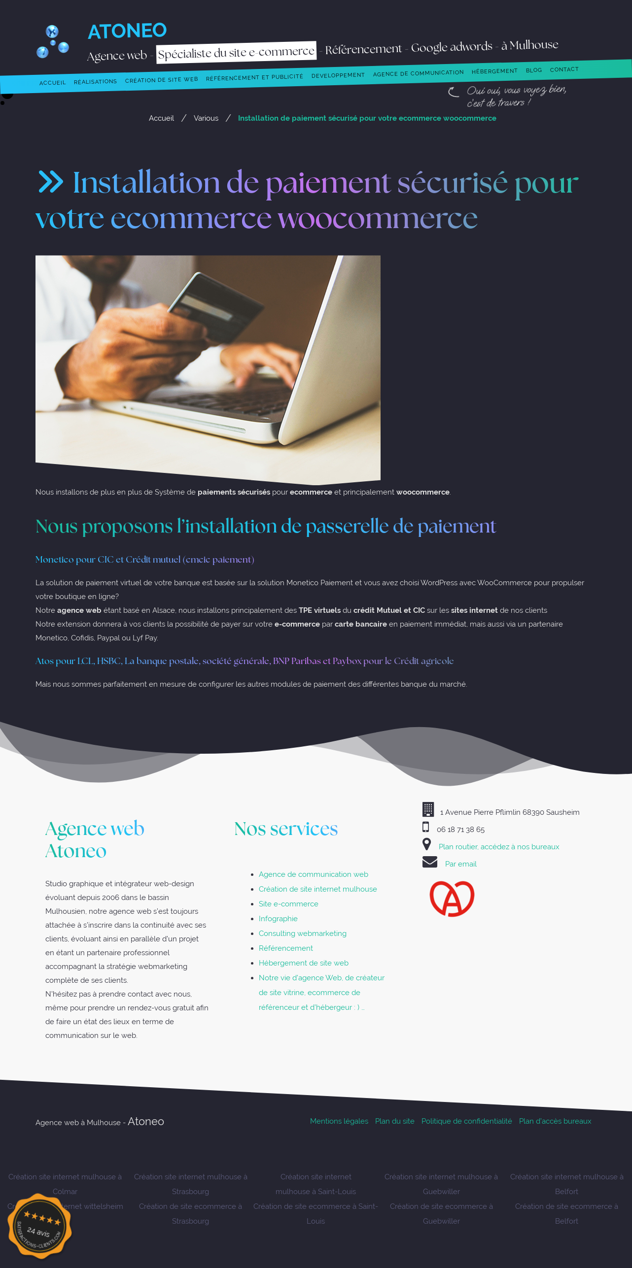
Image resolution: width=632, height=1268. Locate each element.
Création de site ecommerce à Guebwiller (441, 1213)
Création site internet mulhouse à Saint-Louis (316, 1184)
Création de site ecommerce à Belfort (566, 1213)
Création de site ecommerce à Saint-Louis (315, 1213)
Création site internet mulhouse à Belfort (567, 1184)
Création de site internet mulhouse (318, 889)
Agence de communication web (313, 874)
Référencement (286, 948)
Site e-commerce (288, 904)
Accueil (161, 118)
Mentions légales (339, 1121)
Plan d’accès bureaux (555, 1121)
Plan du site (395, 1121)
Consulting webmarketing (303, 933)
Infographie (278, 918)
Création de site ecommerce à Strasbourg (190, 1213)
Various (206, 118)
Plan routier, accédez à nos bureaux (499, 846)
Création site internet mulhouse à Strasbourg (190, 1184)
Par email (461, 864)
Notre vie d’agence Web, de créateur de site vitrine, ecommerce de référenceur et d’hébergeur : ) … (322, 992)
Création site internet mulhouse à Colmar (65, 1184)
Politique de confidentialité (466, 1121)
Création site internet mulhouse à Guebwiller (441, 1184)
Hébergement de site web (304, 963)
